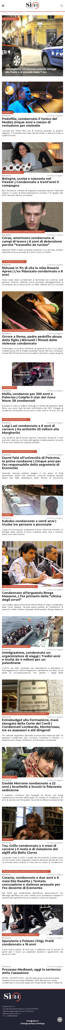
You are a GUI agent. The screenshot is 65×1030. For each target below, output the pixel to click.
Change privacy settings (32, 1023)
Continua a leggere (55, 116)
